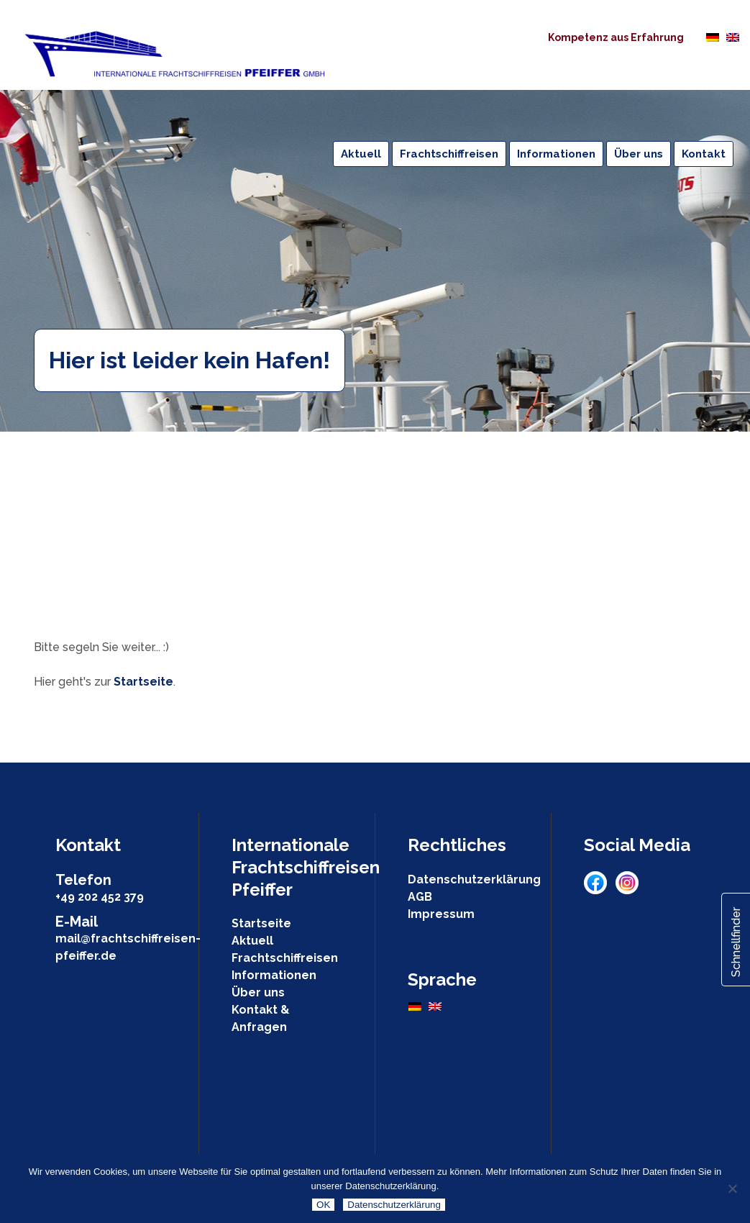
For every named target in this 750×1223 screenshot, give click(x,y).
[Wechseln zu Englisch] (733, 36)
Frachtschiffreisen (285, 958)
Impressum (441, 914)
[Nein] (732, 1188)
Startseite (143, 681)
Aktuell (252, 940)
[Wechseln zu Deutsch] (713, 36)
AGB (420, 897)
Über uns (258, 992)
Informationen (274, 975)
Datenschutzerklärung (474, 879)
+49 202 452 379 (99, 897)
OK (323, 1204)
